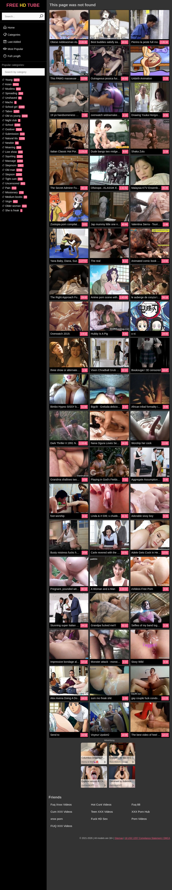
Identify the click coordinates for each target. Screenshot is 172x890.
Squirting (12, 156)
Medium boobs (14, 196)
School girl (13, 106)
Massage (12, 160)
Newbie (10, 142)
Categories (11, 34)
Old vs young (15, 115)
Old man (12, 169)
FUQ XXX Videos (61, 826)
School (11, 124)
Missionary (13, 192)
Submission (13, 133)
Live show (12, 151)
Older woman (14, 205)
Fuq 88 (136, 804)
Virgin (10, 201)
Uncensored (13, 183)
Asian (10, 84)
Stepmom (13, 165)
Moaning (11, 147)
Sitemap (119, 838)
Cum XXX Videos (61, 811)
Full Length (12, 56)
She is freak (12, 210)
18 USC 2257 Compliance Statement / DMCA (147, 838)
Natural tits (13, 138)
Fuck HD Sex (99, 818)
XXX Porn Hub (141, 811)
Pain (9, 187)
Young (11, 79)
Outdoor (12, 129)
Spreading (12, 93)
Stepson (12, 174)
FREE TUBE (22, 5)
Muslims (11, 88)
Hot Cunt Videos (101, 804)
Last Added (12, 42)
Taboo (10, 111)
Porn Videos (139, 818)
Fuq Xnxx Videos (61, 804)
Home (9, 27)
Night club (11, 120)
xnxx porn (57, 818)
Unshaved (12, 97)
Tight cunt (12, 178)
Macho (9, 102)
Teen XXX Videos (102, 811)
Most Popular (13, 49)
